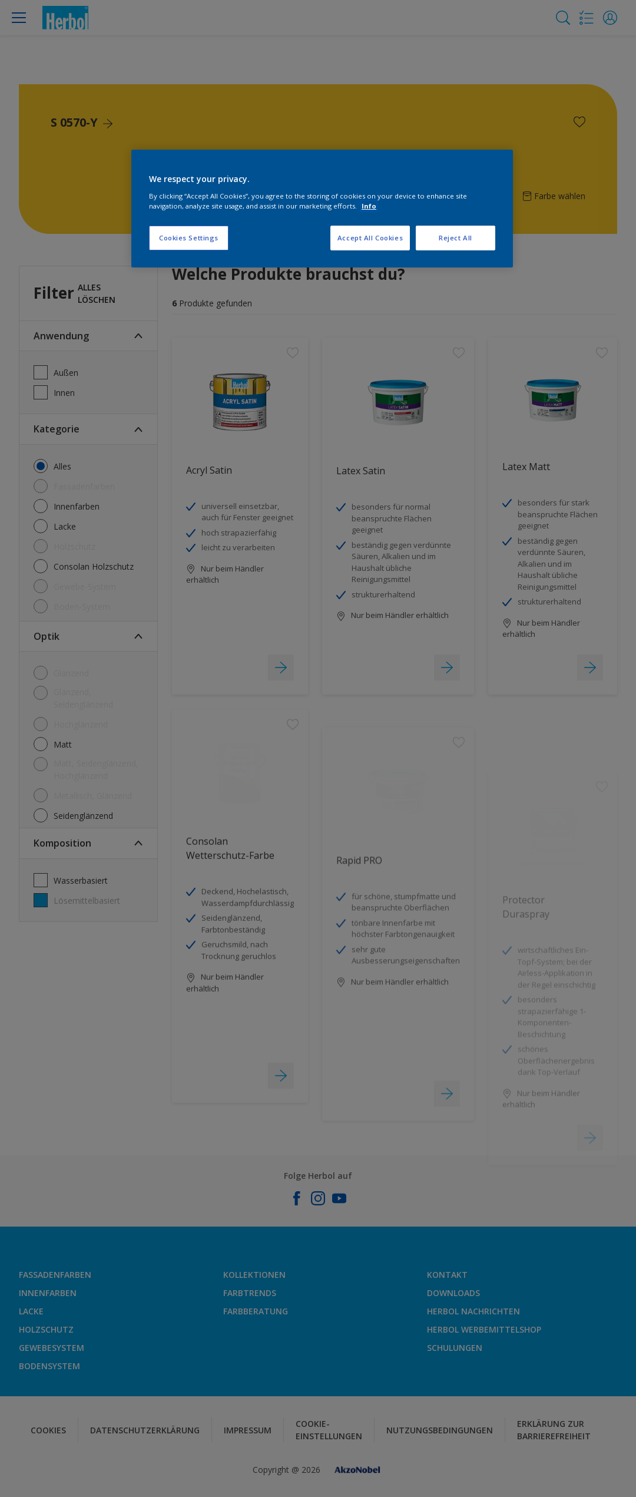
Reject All (455, 237)
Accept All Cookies (370, 237)
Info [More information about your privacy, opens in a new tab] (369, 205)
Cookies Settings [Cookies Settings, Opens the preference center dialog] (188, 237)
